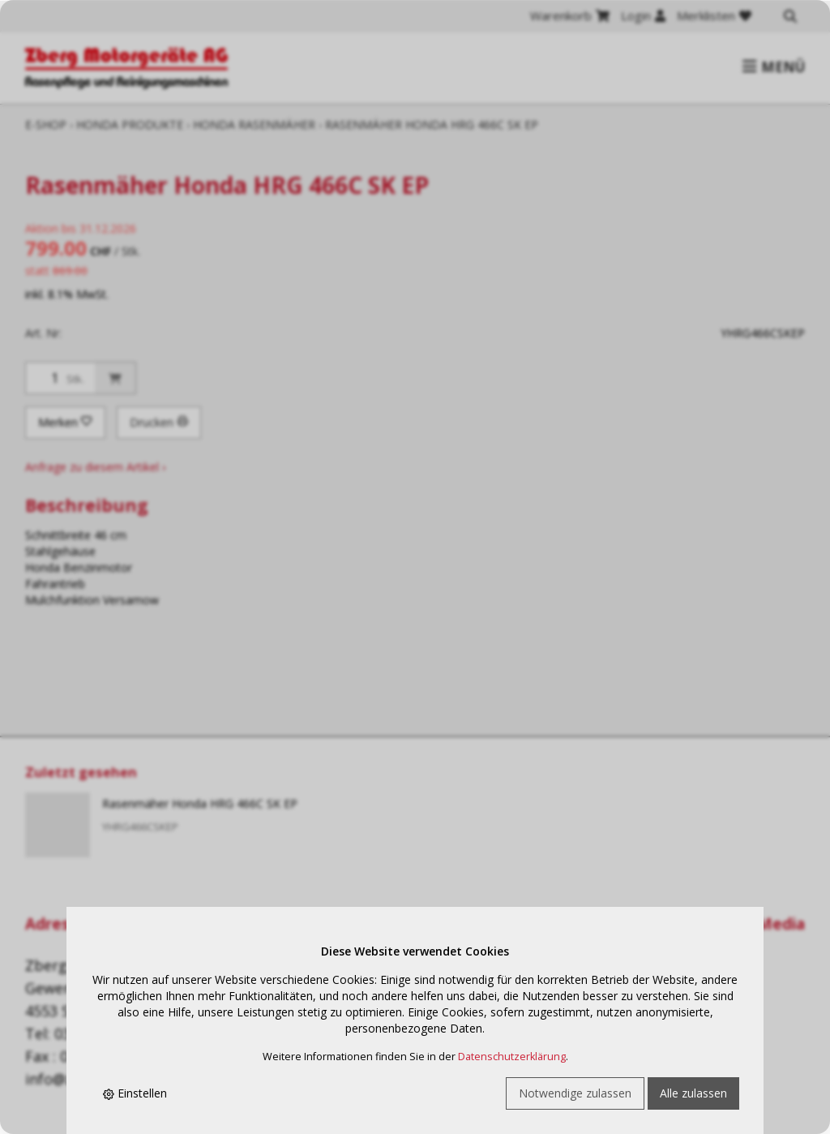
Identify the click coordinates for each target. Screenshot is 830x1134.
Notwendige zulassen (575, 1093)
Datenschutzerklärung (512, 1056)
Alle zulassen (693, 1093)
